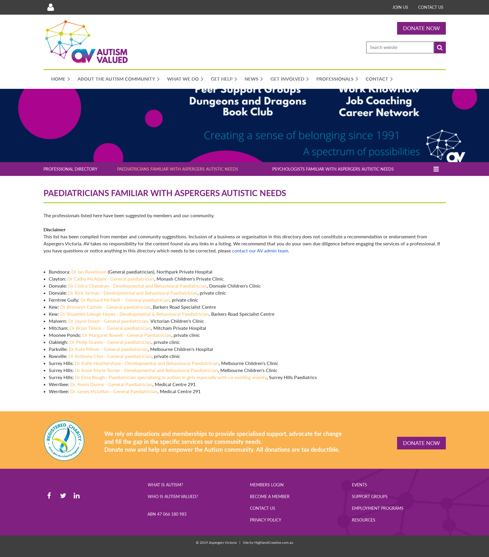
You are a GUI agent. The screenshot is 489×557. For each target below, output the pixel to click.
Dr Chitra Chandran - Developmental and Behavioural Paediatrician (137, 285)
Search (440, 47)
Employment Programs (378, 508)
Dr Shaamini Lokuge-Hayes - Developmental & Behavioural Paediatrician (134, 314)
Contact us (430, 7)
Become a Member (270, 496)
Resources (363, 519)
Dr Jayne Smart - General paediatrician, (109, 321)
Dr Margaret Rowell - (126, 335)
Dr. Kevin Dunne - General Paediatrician (111, 384)
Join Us (400, 7)
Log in (50, 7)
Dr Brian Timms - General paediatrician (110, 328)
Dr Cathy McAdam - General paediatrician (110, 278)
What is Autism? (165, 484)
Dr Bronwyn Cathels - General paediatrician (105, 307)
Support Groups (370, 496)
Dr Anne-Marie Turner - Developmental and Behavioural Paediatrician (146, 370)
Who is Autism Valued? (173, 496)
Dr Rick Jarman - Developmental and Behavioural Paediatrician (132, 293)
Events (359, 484)
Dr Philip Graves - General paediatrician (110, 342)
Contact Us (262, 508)
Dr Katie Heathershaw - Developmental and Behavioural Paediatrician (147, 363)
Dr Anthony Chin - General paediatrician (110, 356)
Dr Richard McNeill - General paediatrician (124, 300)
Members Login (267, 484)
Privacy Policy (265, 519)
